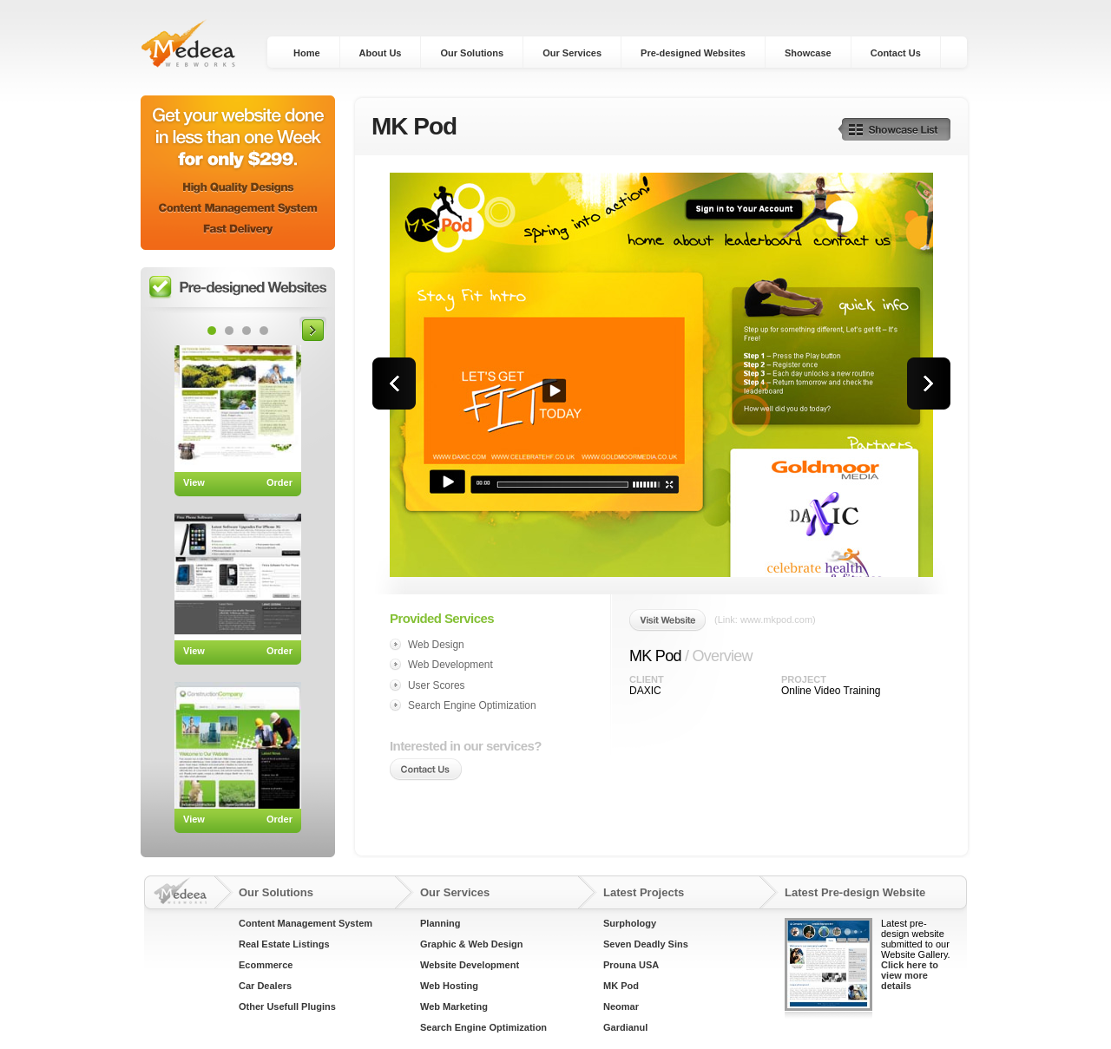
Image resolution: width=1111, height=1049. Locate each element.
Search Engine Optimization (483, 1027)
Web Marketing (454, 1006)
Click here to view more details (909, 975)
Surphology (629, 923)
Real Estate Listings (284, 944)
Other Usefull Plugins (287, 1006)
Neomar (621, 1006)
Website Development (469, 965)
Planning (440, 923)
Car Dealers (265, 985)
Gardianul (625, 1027)
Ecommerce (266, 965)
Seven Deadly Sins (645, 944)
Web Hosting (449, 985)
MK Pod (621, 985)
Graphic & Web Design (471, 944)
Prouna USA (631, 965)
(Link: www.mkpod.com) (765, 619)
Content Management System (305, 923)
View (194, 482)
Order (279, 482)
